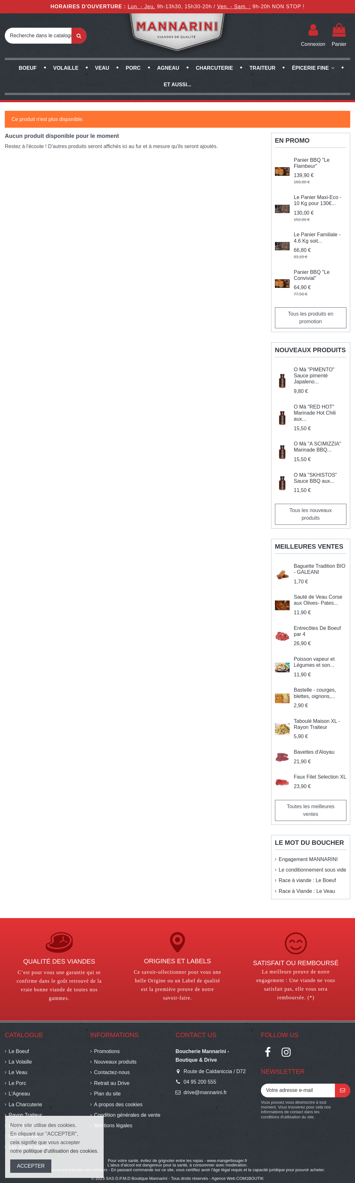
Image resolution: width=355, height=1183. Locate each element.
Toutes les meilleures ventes (310, 810)
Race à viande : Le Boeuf (307, 880)
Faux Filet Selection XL (320, 777)
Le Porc (17, 1083)
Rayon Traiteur (25, 1115)
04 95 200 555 (200, 1082)
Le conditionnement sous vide (312, 870)
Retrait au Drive (111, 1083)
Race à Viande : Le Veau (307, 891)
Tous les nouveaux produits (311, 514)
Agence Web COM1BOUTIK (237, 1178)
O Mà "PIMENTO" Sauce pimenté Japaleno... (314, 375)
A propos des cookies (118, 1104)
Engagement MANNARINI (308, 859)
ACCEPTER (31, 1166)
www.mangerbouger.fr (227, 1160)
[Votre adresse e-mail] (298, 1090)
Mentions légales (113, 1125)
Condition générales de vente (127, 1115)
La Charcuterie (25, 1104)
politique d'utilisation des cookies (60, 1151)
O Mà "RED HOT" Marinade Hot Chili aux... (315, 413)
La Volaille (20, 1062)
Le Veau (18, 1072)
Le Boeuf (19, 1051)
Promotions (107, 1051)
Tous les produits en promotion (310, 317)
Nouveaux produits (115, 1062)
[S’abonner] (342, 1090)
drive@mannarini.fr (205, 1092)
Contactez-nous (112, 1072)
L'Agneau (19, 1093)
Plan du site (107, 1093)
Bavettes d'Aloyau (314, 752)
